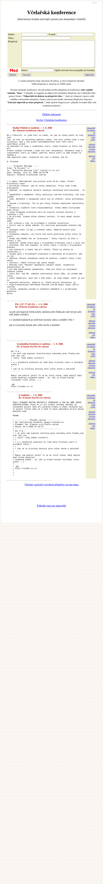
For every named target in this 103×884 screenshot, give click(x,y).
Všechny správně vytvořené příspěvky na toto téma (51, 544)
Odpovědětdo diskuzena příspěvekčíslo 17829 (91, 348)
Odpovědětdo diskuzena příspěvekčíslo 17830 (91, 388)
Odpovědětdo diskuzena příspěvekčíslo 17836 (91, 446)
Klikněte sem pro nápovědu (51, 565)
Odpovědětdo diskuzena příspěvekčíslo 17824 (91, 139)
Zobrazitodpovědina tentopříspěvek (91, 153)
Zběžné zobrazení (51, 119)
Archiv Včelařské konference (51, 125)
